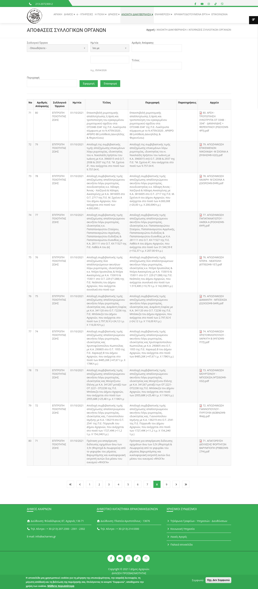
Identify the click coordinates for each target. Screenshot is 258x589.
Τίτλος (135, 60)
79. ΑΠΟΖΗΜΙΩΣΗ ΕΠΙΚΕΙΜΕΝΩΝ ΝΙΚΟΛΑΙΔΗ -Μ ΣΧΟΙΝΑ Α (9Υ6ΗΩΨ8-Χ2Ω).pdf (213, 151)
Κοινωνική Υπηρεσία (181, 529)
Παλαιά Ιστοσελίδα (180, 545)
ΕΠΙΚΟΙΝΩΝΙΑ (219, 14)
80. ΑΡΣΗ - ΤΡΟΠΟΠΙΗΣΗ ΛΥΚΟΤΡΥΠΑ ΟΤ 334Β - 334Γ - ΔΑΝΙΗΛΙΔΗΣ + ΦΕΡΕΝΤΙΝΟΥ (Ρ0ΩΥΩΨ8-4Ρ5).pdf (214, 122)
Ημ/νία (94, 42)
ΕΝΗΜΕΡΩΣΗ (163, 14)
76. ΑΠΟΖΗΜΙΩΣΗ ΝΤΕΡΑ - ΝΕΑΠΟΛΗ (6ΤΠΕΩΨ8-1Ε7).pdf (211, 261)
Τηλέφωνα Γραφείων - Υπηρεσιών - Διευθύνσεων (197, 521)
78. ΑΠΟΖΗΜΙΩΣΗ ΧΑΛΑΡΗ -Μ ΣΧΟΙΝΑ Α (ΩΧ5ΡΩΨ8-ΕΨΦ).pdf (211, 180)
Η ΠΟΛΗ (100, 14)
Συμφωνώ (197, 580)
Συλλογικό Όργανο (37, 42)
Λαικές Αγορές (177, 537)
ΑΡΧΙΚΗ (58, 14)
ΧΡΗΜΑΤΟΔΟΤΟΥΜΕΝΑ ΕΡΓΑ (191, 14)
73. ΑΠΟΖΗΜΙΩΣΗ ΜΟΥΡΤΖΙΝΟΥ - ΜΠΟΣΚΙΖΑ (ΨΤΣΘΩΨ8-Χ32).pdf (212, 376)
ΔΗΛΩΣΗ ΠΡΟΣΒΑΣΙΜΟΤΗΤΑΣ (129, 574)
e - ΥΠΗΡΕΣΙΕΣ (85, 14)
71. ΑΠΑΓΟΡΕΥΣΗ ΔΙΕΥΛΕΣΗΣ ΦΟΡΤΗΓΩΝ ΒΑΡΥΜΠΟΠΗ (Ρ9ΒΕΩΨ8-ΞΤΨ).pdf (214, 447)
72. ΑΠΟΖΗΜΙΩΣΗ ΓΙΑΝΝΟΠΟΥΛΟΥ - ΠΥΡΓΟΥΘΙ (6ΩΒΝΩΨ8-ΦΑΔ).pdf (212, 412)
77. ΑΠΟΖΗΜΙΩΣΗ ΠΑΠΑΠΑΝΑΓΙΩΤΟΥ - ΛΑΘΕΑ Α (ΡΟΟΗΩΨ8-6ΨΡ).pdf (211, 221)
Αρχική (150, 29)
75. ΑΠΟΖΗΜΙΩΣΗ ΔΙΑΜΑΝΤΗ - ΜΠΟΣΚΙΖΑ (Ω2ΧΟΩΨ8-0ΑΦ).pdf (213, 300)
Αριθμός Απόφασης (143, 42)
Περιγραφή (33, 78)
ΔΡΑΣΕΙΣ (113, 14)
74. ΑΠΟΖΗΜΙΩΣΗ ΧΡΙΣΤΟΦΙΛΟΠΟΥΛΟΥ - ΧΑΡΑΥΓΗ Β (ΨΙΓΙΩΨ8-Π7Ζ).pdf (212, 338)
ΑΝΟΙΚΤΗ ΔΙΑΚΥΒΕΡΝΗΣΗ (136, 14)
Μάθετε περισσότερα (60, 586)
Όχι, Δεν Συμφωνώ (218, 580)
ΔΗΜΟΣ (68, 14)
